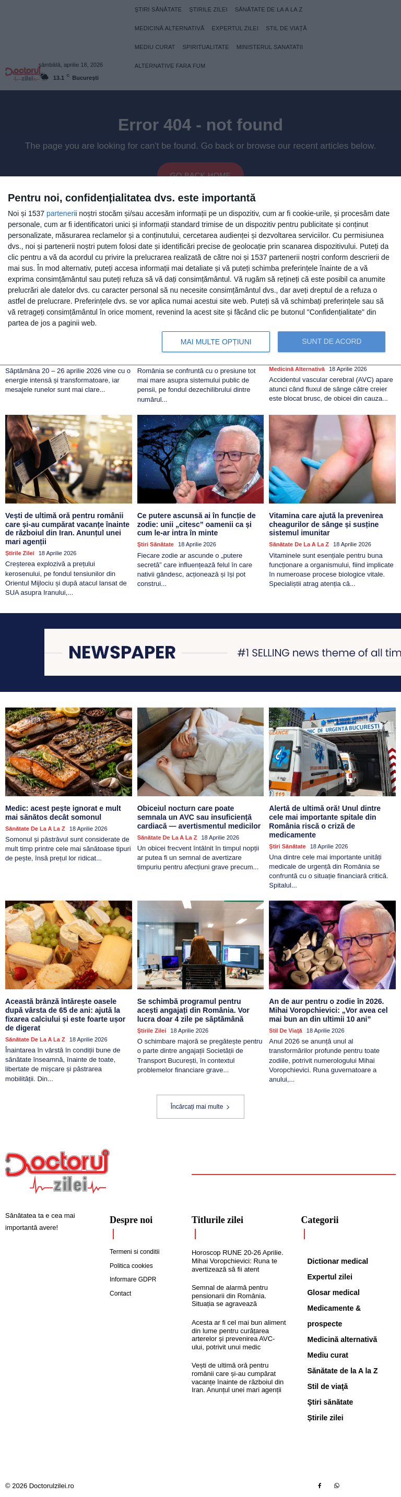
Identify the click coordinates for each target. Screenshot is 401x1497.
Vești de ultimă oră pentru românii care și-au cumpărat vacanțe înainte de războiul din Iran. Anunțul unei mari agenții (67, 528)
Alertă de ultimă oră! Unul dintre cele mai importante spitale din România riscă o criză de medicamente (324, 821)
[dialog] (200, 271)
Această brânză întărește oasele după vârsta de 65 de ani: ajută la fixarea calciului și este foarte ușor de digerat (65, 1014)
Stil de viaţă (285, 1029)
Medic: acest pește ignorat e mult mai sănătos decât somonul (63, 812)
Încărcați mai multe (201, 1106)
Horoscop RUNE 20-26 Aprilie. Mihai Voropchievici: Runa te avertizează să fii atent (238, 1260)
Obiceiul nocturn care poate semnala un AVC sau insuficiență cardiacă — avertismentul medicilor (199, 817)
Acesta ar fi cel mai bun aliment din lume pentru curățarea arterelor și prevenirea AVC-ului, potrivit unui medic (239, 1334)
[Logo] (57, 1170)
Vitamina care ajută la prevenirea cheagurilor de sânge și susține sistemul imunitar (326, 524)
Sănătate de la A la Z (299, 544)
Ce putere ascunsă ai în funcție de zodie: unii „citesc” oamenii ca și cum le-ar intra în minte (196, 524)
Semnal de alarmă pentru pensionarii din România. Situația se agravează (230, 1295)
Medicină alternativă (297, 368)
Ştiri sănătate (155, 544)
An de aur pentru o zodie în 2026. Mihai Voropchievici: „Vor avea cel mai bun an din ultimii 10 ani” (328, 1010)
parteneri (60, 213)
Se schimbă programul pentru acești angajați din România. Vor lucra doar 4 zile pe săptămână (200, 1010)
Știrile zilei (19, 552)
